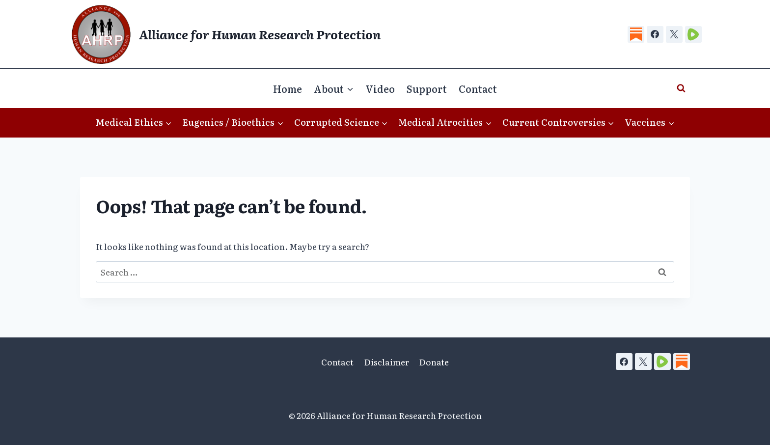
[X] (674, 34)
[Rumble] (693, 34)
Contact (478, 88)
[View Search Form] (681, 88)
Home (287, 88)
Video (380, 88)
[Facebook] (655, 34)
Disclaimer (386, 362)
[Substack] (636, 34)
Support (427, 88)
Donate (434, 362)
